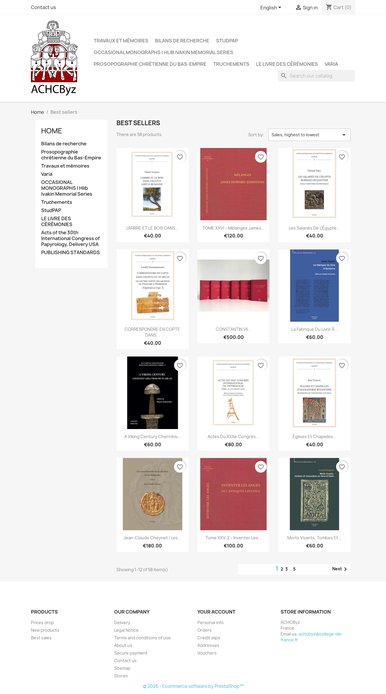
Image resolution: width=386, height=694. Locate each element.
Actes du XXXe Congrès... (233, 436)
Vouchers (207, 653)
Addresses (208, 645)
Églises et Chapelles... (315, 436)
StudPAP (227, 40)
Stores (121, 675)
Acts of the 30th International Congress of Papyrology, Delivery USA (70, 238)
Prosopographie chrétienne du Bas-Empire (150, 64)
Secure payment (130, 653)
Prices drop (42, 622)
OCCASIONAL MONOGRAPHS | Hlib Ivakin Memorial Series (163, 52)
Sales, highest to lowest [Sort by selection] (309, 134)
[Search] (316, 76)
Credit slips (208, 637)
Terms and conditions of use (142, 637)
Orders (204, 630)
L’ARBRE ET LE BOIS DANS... (152, 228)
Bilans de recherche (182, 40)
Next (340, 569)
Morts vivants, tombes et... (314, 537)
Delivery (122, 622)
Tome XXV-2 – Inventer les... (234, 537)
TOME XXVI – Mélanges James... (233, 228)
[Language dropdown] (271, 7)
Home (51, 131)
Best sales (41, 637)
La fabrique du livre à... (314, 329)
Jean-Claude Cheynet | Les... (152, 537)
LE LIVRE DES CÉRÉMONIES (287, 64)
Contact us (43, 7)
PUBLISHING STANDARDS (70, 252)
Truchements (231, 64)
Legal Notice (126, 630)
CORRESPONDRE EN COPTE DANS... (152, 332)
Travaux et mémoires (121, 40)
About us (123, 645)
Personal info (210, 622)
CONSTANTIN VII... (233, 329)
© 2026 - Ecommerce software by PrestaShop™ (193, 686)
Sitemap (122, 668)
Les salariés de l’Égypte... (314, 228)
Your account (216, 612)
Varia (331, 64)
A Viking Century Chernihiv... (152, 436)
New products (45, 630)
